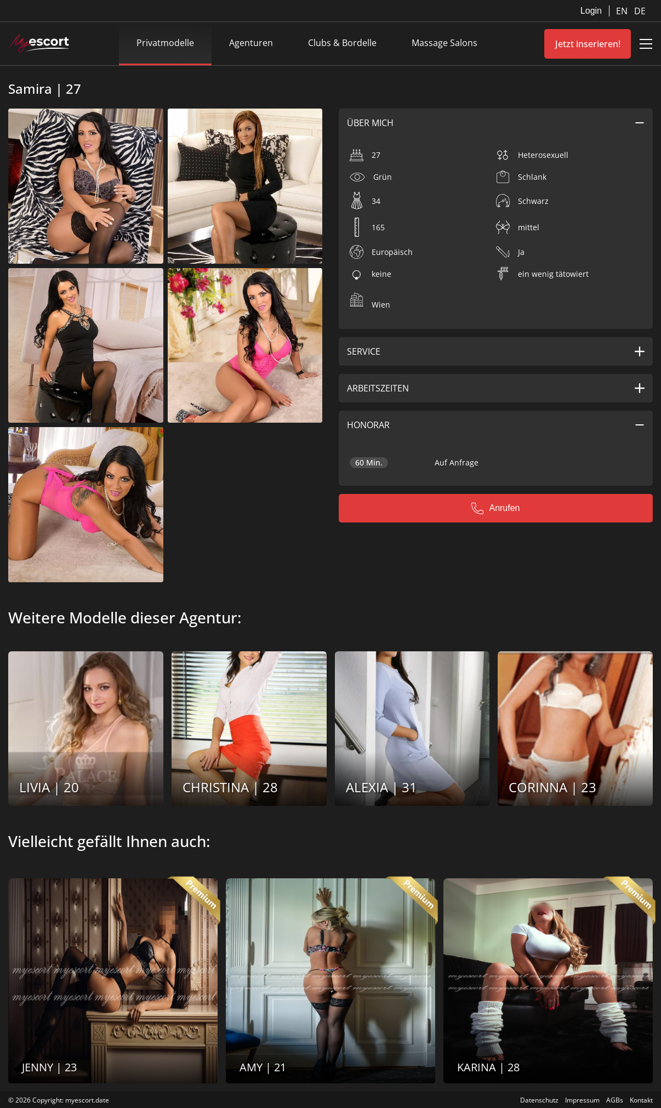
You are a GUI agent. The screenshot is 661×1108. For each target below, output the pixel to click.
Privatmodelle (165, 43)
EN (623, 11)
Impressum (582, 1100)
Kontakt (641, 1100)
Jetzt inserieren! (587, 44)
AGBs (614, 1100)
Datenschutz (539, 1100)
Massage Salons (444, 43)
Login (591, 10)
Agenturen (251, 43)
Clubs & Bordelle (342, 43)
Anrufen (495, 508)
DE (640, 11)
